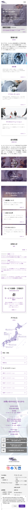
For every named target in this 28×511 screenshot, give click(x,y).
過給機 (14, 67)
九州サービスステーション (9, 388)
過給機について (9, 200)
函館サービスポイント (8, 392)
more (24, 31)
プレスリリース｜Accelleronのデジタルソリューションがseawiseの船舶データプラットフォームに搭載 (13, 262)
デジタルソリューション (14, 122)
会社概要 (14, 163)
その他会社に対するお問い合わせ (16, 450)
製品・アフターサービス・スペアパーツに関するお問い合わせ (16, 440)
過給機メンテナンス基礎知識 (21, 481)
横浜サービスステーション (9, 373)
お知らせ (16, 490)
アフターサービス (14, 94)
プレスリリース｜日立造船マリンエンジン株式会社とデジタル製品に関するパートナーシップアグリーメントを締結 (13, 270)
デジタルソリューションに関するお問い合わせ (16, 445)
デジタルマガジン (10, 227)
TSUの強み (14, 177)
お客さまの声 (9, 213)
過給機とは (5, 480)
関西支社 (5, 362)
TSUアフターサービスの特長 (21, 478)
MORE (23, 249)
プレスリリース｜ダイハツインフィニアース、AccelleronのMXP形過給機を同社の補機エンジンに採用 (14, 30)
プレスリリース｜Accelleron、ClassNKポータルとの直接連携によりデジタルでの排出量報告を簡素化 (13, 277)
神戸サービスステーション (9, 378)
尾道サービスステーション (9, 383)
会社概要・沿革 (6, 494)
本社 (4, 358)
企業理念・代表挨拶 (7, 492)
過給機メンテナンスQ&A (21, 484)
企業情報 (3, 490)
